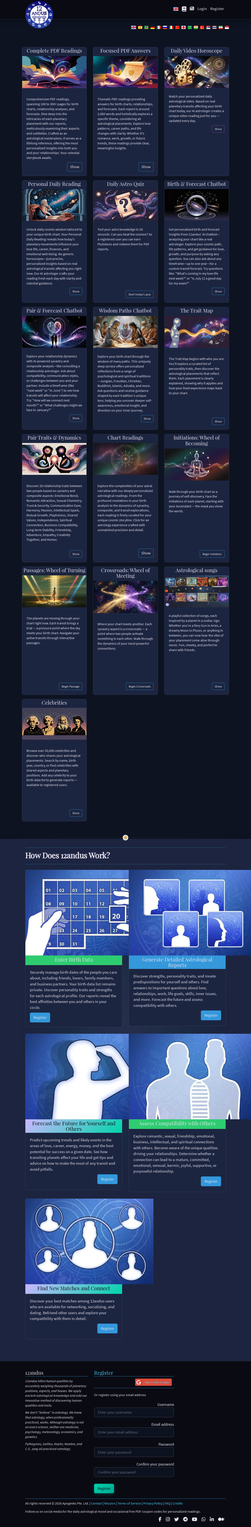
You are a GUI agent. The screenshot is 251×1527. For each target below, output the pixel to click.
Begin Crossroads (140, 686)
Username (165, 1404)
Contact (96, 1503)
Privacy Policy (153, 1503)
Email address (162, 1424)
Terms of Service (129, 1503)
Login (202, 8)
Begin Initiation (212, 554)
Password (166, 1444)
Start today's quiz (139, 294)
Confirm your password (155, 1464)
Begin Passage (70, 686)
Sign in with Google (152, 1382)
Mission (109, 1503)
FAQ (168, 1503)
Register (217, 8)
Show (74, 166)
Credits (178, 1503)
